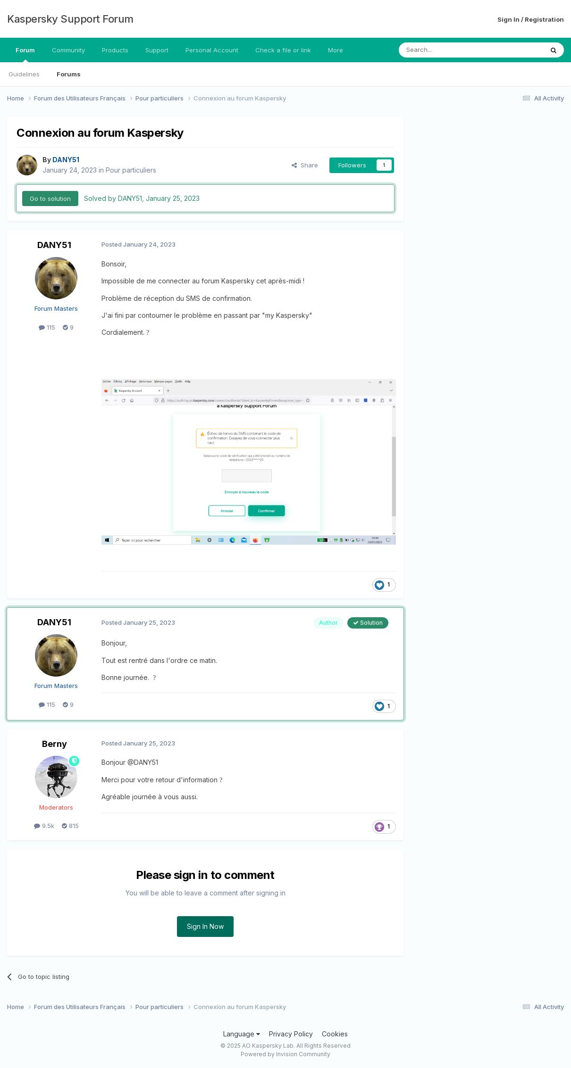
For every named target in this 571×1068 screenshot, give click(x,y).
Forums (69, 74)
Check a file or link (283, 50)
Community (68, 50)
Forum (25, 54)
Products (115, 50)
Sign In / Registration (530, 19)
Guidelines (24, 74)
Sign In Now (205, 926)
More (335, 50)
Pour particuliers (131, 170)
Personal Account (211, 50)
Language (241, 1034)
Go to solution (50, 198)
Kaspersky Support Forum (70, 19)
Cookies (335, 1034)
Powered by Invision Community (285, 1054)
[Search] (447, 50)
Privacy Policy (291, 1034)
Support (156, 50)
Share (305, 165)
